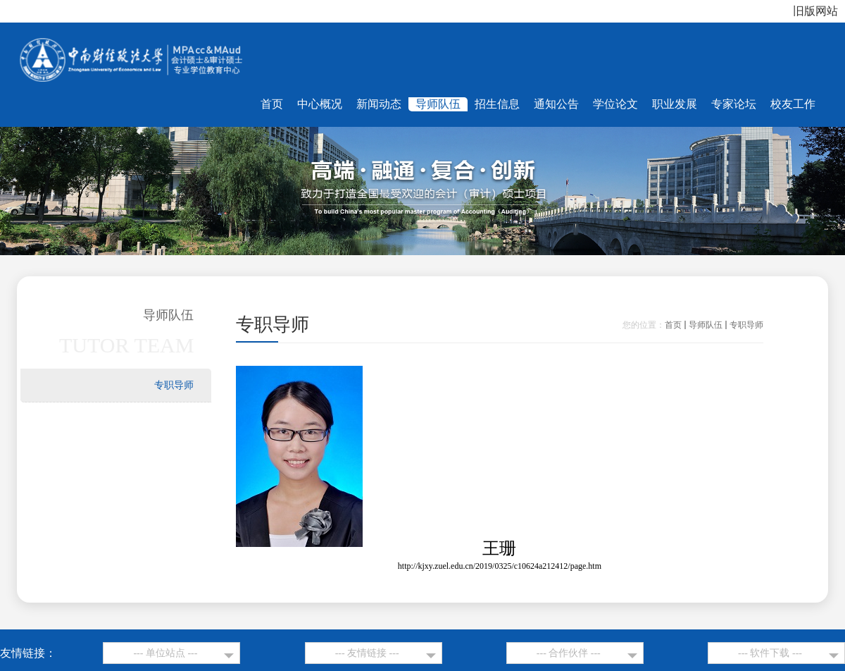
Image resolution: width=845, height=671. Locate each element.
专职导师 (746, 325)
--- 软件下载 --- (770, 653)
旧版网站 (815, 11)
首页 (673, 325)
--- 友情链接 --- (367, 653)
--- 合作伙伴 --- (569, 653)
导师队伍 (705, 325)
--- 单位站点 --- (165, 653)
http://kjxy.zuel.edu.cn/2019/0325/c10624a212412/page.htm (499, 566)
